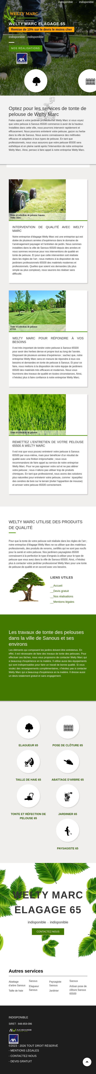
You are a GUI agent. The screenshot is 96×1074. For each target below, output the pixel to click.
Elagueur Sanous (34, 988)
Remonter (87, 1062)
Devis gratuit (21, 1061)
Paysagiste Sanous (55, 983)
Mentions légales (24, 1050)
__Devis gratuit (59, 591)
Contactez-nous (48, 931)
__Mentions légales (62, 601)
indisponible (65, 2)
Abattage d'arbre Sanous (17, 983)
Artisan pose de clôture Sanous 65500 (78, 990)
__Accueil (56, 585)
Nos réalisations (25, 48)
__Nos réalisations (61, 596)
